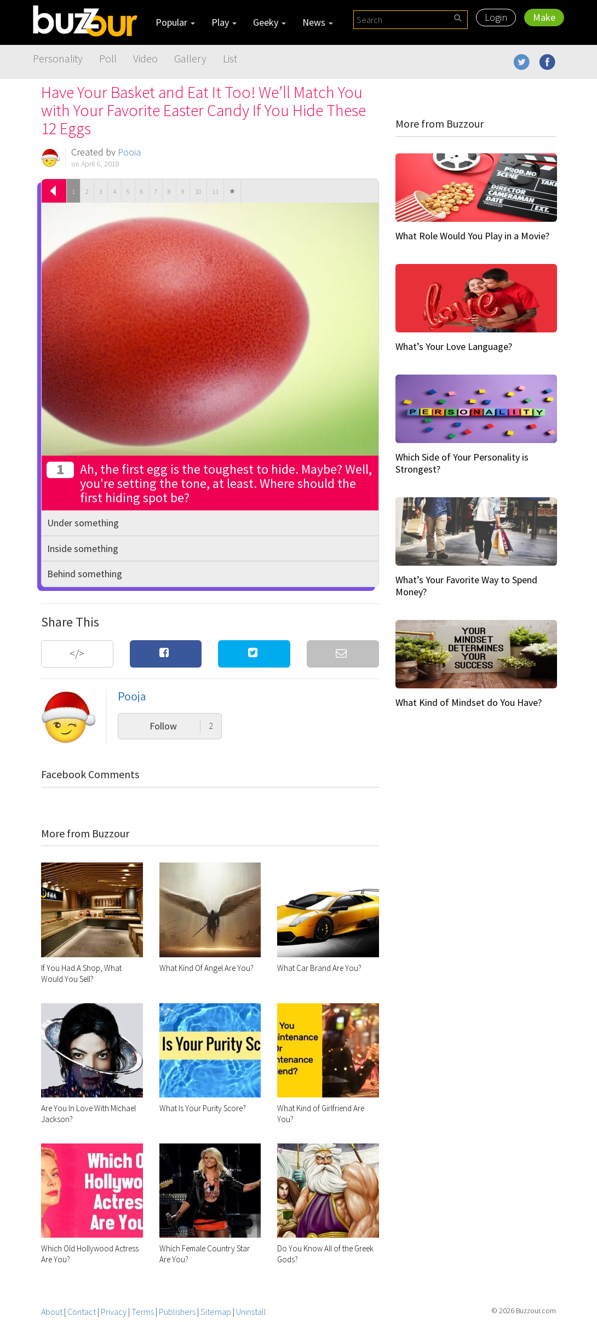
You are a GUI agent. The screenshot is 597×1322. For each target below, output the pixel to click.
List (230, 58)
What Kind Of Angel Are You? (206, 968)
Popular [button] (175, 22)
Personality (58, 58)
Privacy (114, 1311)
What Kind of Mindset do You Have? (468, 702)
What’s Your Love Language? (453, 346)
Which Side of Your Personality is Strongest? (462, 463)
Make (544, 17)
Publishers (177, 1311)
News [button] (317, 22)
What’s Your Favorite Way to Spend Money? (466, 585)
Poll (108, 58)
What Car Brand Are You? (319, 968)
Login (496, 17)
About (51, 1311)
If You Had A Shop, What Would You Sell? (81, 973)
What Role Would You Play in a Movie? (472, 235)
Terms (142, 1311)
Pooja (129, 152)
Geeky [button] (269, 22)
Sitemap (215, 1311)
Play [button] (224, 22)
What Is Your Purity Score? (202, 1108)
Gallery (190, 58)
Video (145, 58)
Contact (81, 1311)
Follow (181, 726)
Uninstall (251, 1311)
